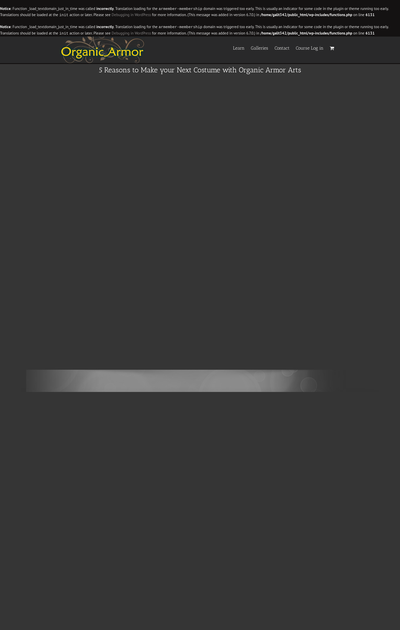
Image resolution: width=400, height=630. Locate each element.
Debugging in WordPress (131, 14)
